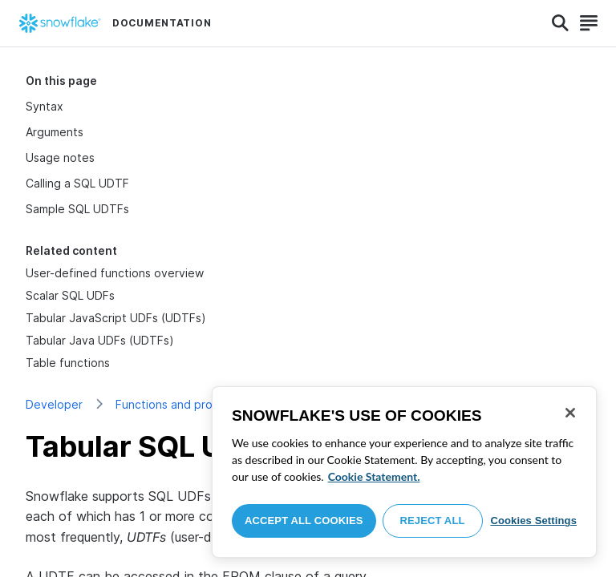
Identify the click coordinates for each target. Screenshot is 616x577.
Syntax (44, 106)
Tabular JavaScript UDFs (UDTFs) (116, 318)
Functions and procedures (186, 404)
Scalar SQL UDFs (70, 295)
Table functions (68, 362)
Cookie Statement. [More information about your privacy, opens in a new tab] (374, 476)
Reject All (432, 520)
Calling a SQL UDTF (77, 183)
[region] (404, 472)
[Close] (570, 412)
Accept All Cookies (304, 520)
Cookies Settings (533, 520)
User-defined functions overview (115, 273)
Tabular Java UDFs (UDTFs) (100, 340)
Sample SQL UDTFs (77, 209)
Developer (54, 404)
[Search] (560, 23)
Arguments (54, 132)
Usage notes (60, 157)
